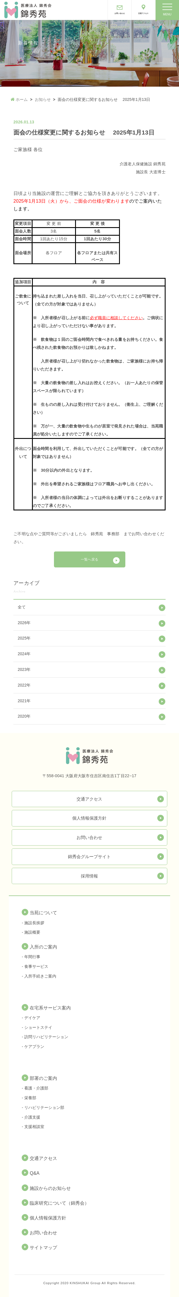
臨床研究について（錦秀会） (59, 1203)
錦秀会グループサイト (89, 856)
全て (22, 607)
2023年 (24, 669)
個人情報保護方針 (89, 818)
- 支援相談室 (33, 1126)
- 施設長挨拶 (33, 923)
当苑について (43, 912)
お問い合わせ (89, 837)
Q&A (34, 1173)
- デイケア (31, 1017)
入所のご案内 (43, 946)
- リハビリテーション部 (43, 1107)
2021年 (24, 701)
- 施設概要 (31, 932)
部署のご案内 (43, 1078)
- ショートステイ (37, 1027)
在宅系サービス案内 (50, 1007)
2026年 (24, 622)
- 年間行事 (31, 956)
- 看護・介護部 (35, 1088)
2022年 (24, 685)
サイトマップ (43, 1247)
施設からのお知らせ (50, 1188)
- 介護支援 (31, 1117)
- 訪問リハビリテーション (45, 1037)
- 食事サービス (35, 966)
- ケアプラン (33, 1046)
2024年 (24, 653)
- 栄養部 (29, 1098)
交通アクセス (89, 799)
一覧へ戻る (89, 559)
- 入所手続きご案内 (39, 976)
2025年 (24, 638)
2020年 (24, 716)
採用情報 (89, 876)
